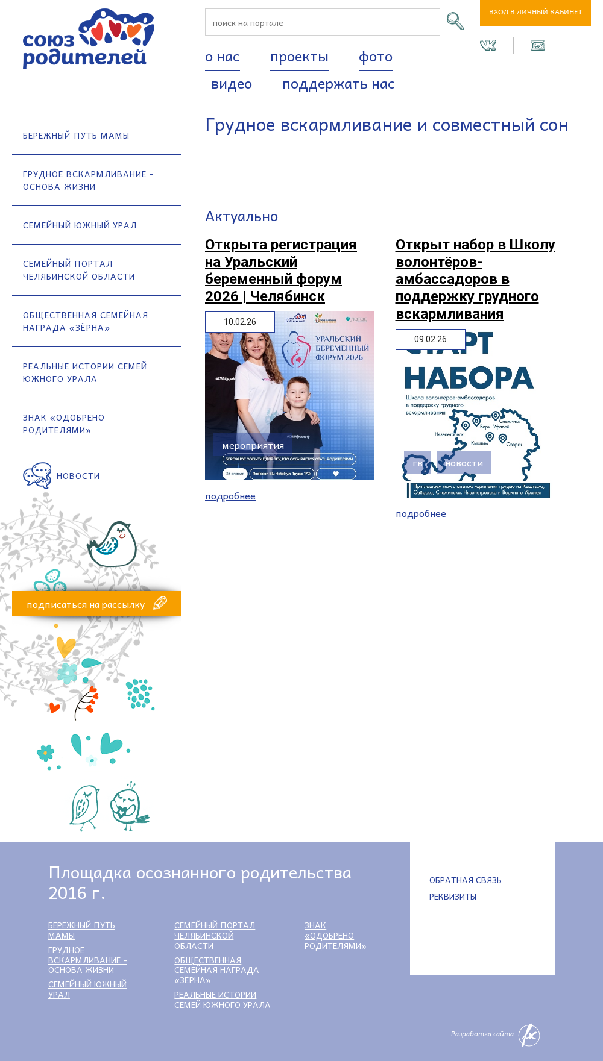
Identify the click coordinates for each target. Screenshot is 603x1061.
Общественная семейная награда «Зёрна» (85, 321)
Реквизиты (452, 896)
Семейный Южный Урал (80, 224)
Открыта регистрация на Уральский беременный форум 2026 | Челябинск (281, 270)
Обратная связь (465, 879)
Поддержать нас (338, 82)
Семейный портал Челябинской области (79, 270)
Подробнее (230, 495)
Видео (231, 82)
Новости (78, 475)
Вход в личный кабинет (535, 13)
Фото (376, 55)
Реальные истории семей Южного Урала (85, 372)
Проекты (299, 55)
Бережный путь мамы (76, 135)
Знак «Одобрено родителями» (64, 423)
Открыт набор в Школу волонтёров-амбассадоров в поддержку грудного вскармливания (475, 279)
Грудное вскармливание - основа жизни (88, 180)
